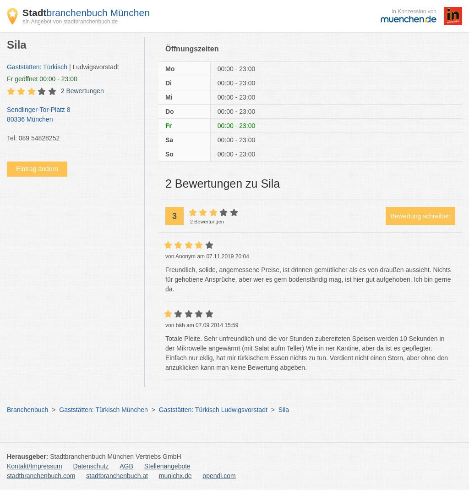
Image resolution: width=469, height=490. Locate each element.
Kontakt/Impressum (34, 466)
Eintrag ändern (37, 169)
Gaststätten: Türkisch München (103, 409)
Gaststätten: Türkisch (37, 67)
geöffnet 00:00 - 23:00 (42, 79)
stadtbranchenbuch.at (117, 475)
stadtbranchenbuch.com (41, 475)
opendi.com (218, 475)
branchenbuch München (86, 12)
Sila (283, 409)
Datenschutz (91, 466)
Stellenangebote (167, 466)
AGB (126, 466)
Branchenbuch (27, 409)
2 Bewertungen (82, 91)
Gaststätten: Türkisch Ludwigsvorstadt (213, 409)
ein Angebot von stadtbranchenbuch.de (70, 21)
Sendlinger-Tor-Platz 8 (71, 115)
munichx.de (175, 475)
